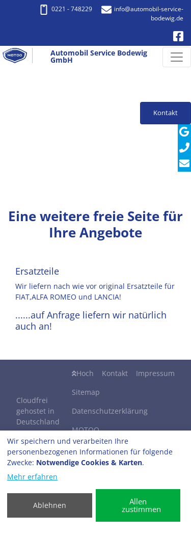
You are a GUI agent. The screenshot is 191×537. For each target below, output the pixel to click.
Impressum (155, 373)
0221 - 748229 (65, 9)
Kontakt (115, 373)
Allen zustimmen (141, 505)
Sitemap (86, 392)
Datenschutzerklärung (110, 411)
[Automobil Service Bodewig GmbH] (19, 57)
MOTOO (85, 430)
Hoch (83, 373)
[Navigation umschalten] (176, 57)
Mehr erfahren (32, 476)
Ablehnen (49, 505)
